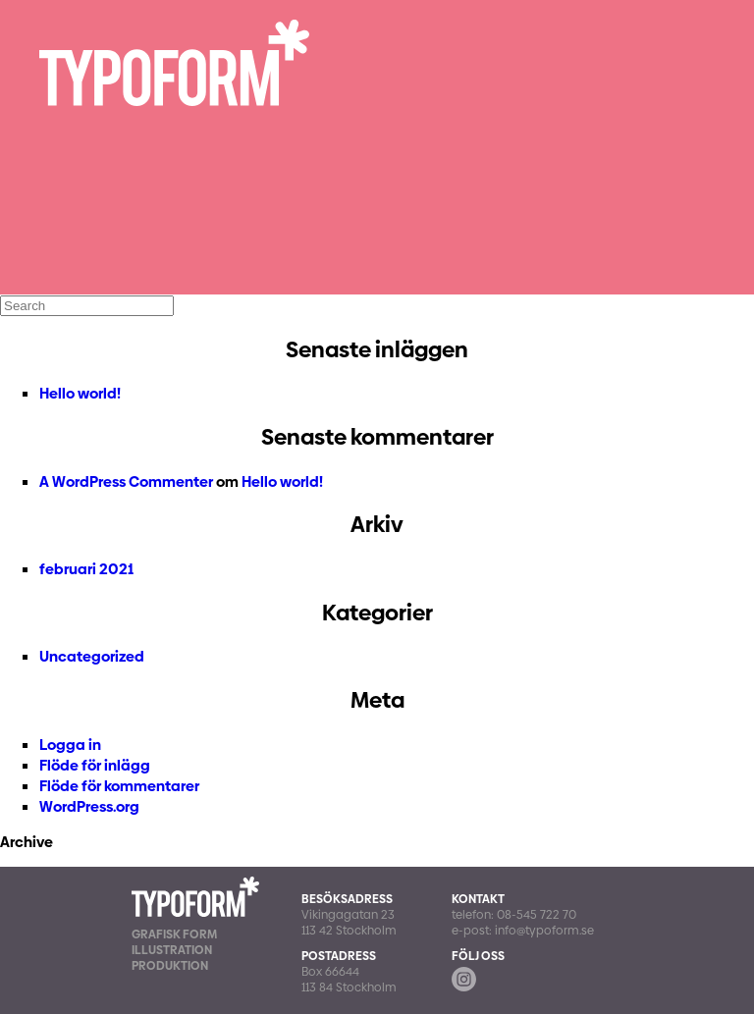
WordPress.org (89, 806)
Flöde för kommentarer (119, 785)
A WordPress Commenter (126, 481)
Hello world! (80, 393)
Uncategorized (91, 656)
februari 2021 (86, 569)
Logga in (70, 744)
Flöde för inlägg (94, 765)
